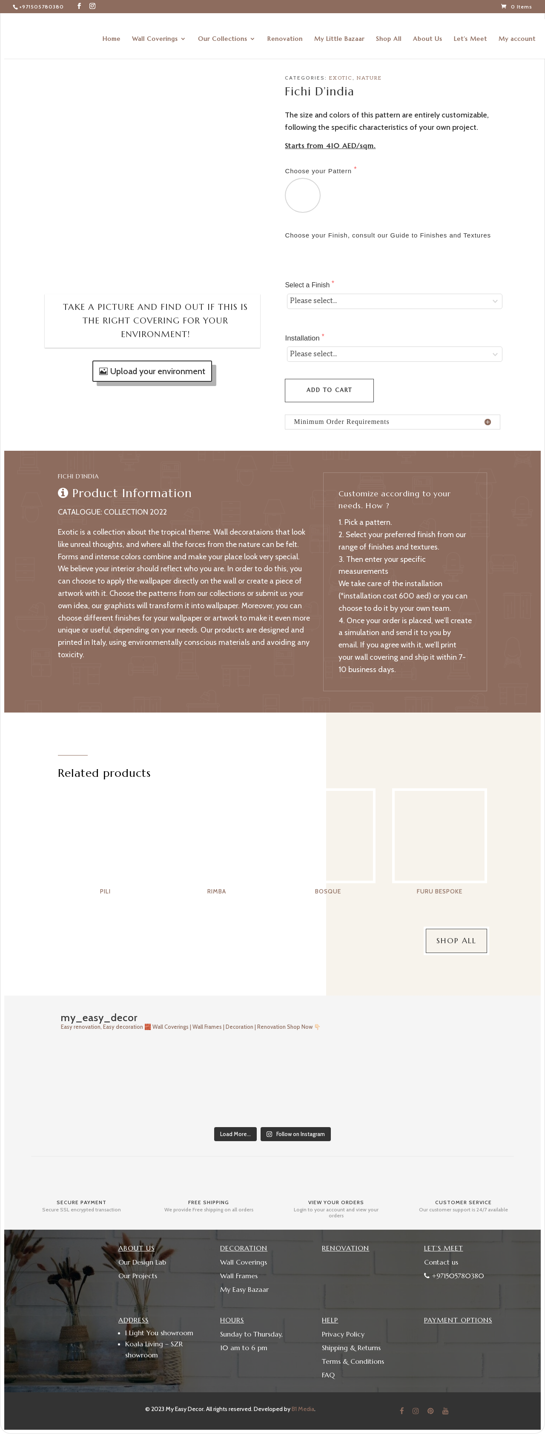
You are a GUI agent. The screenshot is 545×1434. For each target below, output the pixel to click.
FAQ (328, 1375)
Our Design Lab (142, 1262)
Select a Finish (308, 285)
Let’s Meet (470, 33)
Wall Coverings (155, 33)
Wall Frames (239, 1275)
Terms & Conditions (353, 1361)
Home (111, 33)
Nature (369, 78)
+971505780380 (41, 6)
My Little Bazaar (339, 33)
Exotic (341, 78)
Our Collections (222, 33)
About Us (427, 33)
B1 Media (303, 1409)
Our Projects (137, 1275)
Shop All (389, 33)
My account (517, 33)
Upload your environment (157, 371)
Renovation (285, 33)
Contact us (441, 1262)
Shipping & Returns (351, 1347)
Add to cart (329, 390)
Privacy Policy (343, 1334)
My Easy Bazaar (244, 1289)
